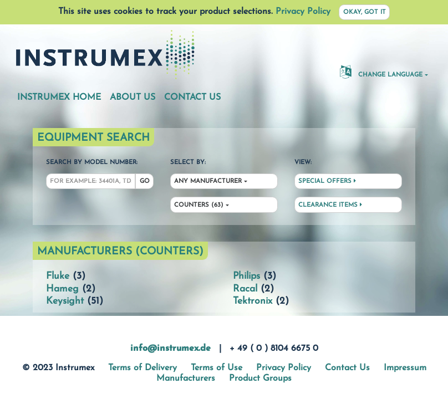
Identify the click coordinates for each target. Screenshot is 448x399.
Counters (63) (198, 205)
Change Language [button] (381, 71)
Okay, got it (364, 12)
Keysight (65, 301)
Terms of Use (216, 368)
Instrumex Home (59, 97)
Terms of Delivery (142, 368)
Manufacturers (185, 378)
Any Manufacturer (208, 181)
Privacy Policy (303, 11)
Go (145, 181)
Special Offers (327, 181)
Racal (245, 289)
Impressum (405, 368)
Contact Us (192, 97)
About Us (132, 97)
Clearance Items (330, 205)
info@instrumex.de (170, 348)
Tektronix (252, 301)
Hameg (62, 289)
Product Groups (260, 378)
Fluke (57, 276)
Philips (246, 276)
